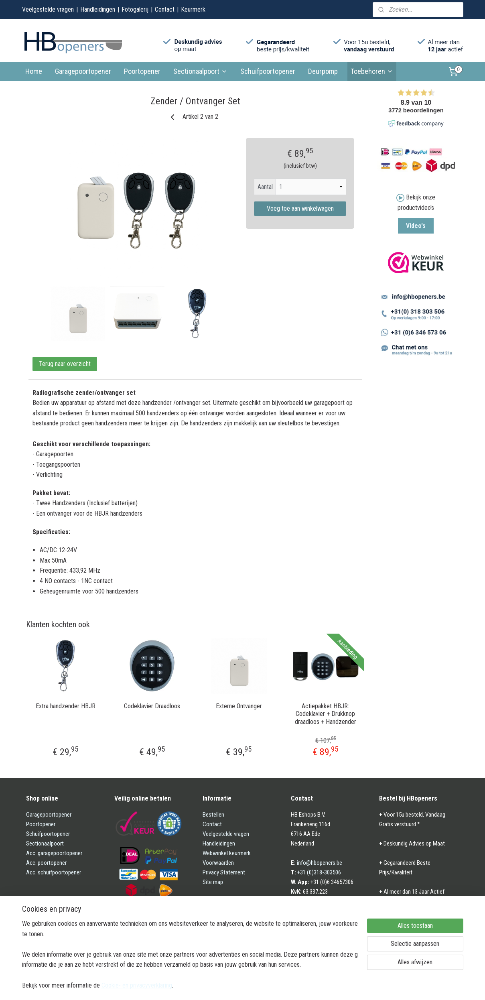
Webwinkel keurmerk (227, 853)
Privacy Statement (224, 872)
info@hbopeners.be (319, 862)
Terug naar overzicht (65, 364)
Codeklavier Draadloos (152, 706)
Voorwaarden (218, 862)
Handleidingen (97, 9)
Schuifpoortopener (267, 71)
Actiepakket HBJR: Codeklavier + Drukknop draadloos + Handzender (325, 713)
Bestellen (213, 814)
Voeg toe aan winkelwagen (299, 208)
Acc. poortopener (46, 862)
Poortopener (142, 71)
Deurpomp (323, 71)
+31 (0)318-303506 (319, 872)
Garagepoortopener (83, 71)
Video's (416, 226)
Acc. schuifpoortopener (53, 872)
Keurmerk (193, 9)
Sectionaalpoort (200, 71)
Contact (165, 9)
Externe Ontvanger (238, 706)
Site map (213, 882)
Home (33, 71)
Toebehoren (372, 71)
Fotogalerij (135, 9)
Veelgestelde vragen (48, 9)
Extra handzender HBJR (65, 706)
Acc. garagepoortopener (54, 853)
